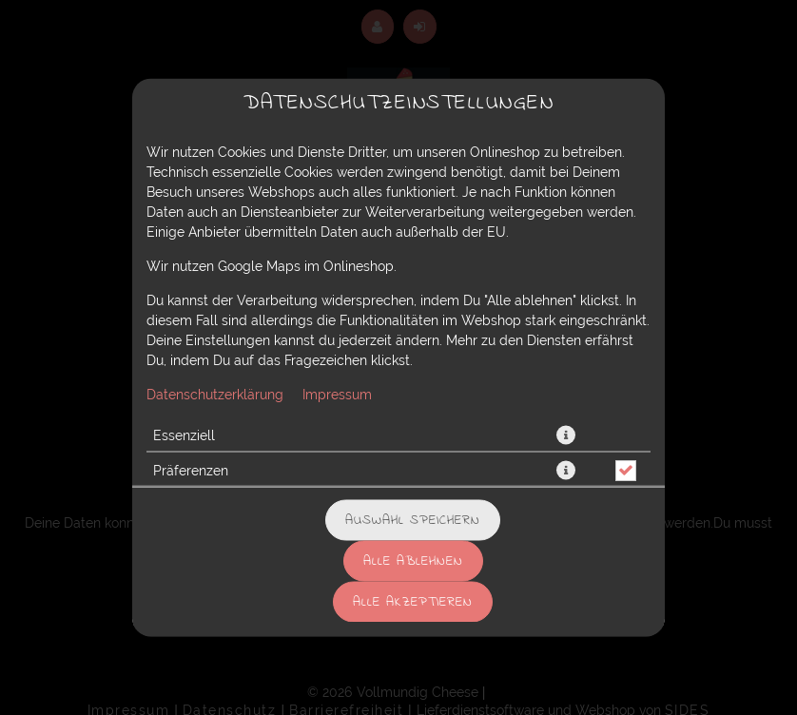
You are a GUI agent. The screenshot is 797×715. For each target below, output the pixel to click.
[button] (565, 435)
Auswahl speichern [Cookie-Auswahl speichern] (412, 521)
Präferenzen (190, 470)
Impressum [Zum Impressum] (337, 394)
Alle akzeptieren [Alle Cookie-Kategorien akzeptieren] (413, 602)
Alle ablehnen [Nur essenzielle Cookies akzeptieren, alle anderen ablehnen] (413, 561)
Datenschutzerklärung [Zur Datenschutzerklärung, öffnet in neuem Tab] (214, 394)
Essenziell (184, 435)
